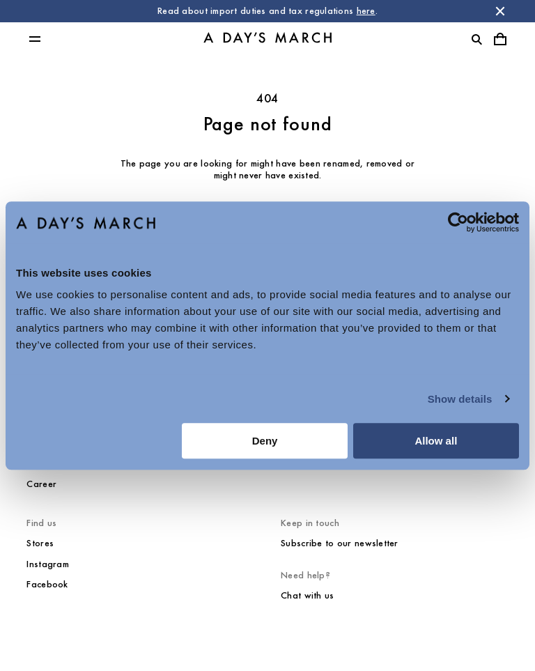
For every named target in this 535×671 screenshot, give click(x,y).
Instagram (47, 564)
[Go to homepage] (267, 39)
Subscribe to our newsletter (339, 543)
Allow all (435, 441)
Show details (460, 399)
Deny (265, 441)
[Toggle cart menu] (500, 39)
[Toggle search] (476, 39)
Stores (40, 543)
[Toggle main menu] (35, 39)
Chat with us (307, 595)
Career (41, 484)
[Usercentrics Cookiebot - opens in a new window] (458, 222)
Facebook (47, 584)
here (366, 11)
